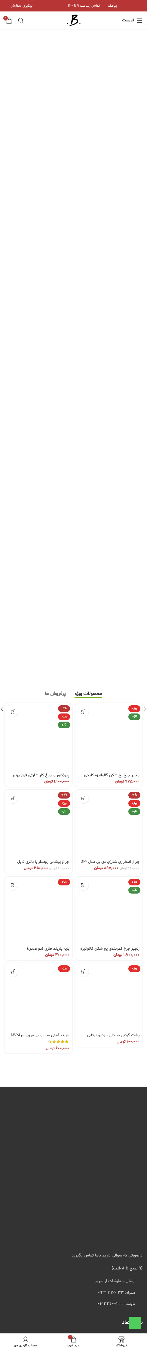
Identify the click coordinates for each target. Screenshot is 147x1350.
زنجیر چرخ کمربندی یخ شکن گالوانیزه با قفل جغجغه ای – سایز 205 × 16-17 (109, 642)
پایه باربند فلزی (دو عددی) (48, 640)
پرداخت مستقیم (122, 1082)
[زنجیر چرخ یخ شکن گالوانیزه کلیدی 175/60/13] (109, 428)
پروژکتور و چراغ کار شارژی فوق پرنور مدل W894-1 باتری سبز (40, 469)
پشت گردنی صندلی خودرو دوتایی (113, 726)
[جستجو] (21, 20)
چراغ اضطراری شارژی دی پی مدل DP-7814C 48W (110, 556)
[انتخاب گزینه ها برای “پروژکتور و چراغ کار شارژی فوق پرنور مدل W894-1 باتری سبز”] (13, 403)
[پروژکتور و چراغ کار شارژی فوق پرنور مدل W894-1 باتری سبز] (38, 428)
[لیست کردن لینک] (73, 984)
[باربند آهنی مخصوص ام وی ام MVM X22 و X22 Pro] (38, 689)
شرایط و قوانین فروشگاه (116, 1103)
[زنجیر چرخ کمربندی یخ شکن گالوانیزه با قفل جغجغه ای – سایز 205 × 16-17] (109, 602)
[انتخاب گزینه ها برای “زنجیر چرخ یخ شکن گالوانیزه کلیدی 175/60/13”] (83, 403)
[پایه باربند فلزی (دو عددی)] (38, 602)
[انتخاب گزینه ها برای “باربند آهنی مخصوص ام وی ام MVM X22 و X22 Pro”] (13, 663)
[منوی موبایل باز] (132, 20)
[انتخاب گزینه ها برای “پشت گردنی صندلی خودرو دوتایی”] (83, 663)
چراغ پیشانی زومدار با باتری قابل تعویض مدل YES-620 (43, 556)
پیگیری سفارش (123, 1051)
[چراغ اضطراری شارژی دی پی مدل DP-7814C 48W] (109, 515)
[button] (83, 489)
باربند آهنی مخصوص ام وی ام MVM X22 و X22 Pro (40, 729)
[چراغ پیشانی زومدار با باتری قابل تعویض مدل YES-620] (38, 515)
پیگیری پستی (124, 1093)
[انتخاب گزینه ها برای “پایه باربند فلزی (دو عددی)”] (13, 576)
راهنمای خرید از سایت (117, 1072)
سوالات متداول (123, 1061)
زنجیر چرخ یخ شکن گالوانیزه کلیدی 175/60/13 (111, 469)
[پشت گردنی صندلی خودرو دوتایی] (109, 689)
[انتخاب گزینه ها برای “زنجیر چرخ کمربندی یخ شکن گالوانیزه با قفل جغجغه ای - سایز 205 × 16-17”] (83, 576)
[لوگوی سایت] (73, 21)
